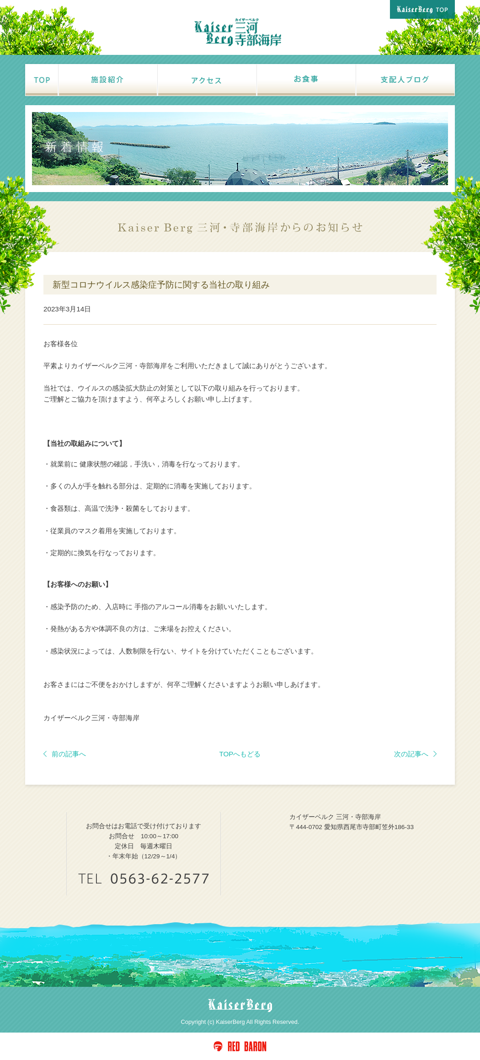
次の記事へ (415, 754)
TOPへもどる (240, 754)
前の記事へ (64, 754)
